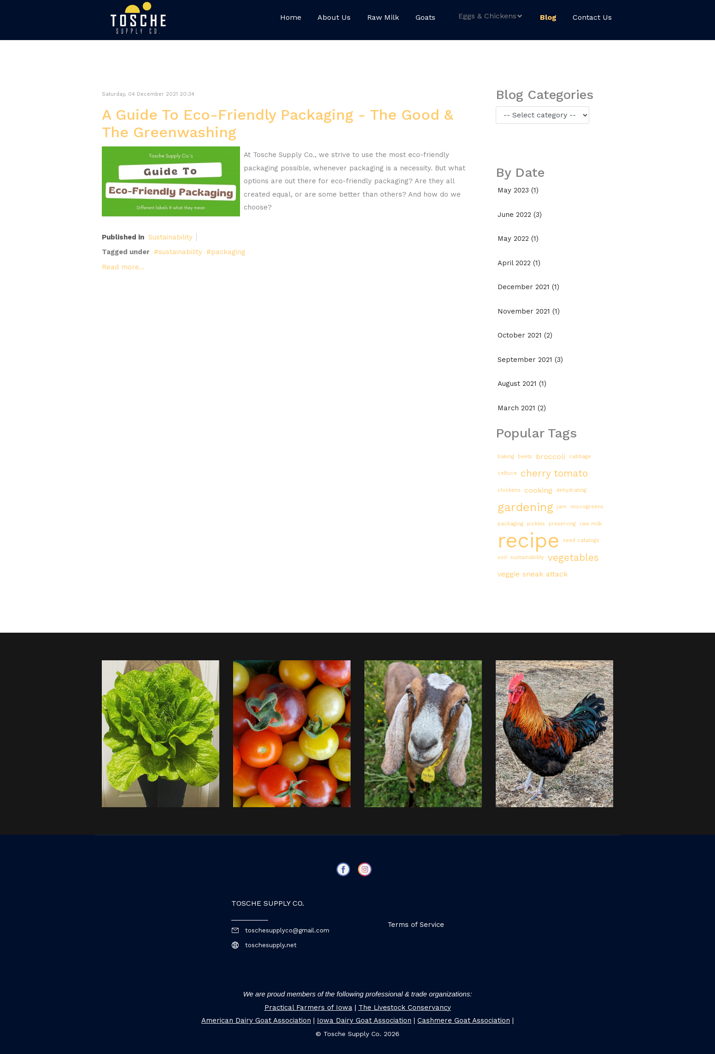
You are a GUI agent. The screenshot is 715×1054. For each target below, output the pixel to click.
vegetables (573, 557)
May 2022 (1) (518, 238)
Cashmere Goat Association (463, 1020)
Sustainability (170, 237)
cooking (538, 490)
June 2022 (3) (520, 214)
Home (290, 17)
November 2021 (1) (529, 311)
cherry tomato (554, 473)
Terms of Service (415, 924)
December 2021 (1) (528, 287)
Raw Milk (383, 17)
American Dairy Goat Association (256, 1020)
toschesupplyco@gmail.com (287, 930)
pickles (536, 524)
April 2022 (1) (519, 263)
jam (562, 507)
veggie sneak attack (533, 574)
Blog (548, 17)
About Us (334, 17)
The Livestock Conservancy (404, 1007)
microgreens (587, 507)
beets (525, 457)
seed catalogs (581, 540)
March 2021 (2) (522, 408)
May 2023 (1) (518, 190)
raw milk (591, 524)
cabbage (580, 457)
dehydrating (571, 490)
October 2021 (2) (525, 335)
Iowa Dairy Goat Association (364, 1020)
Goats (425, 17)
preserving (562, 524)
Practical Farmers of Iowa (308, 1007)
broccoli (550, 456)
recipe (528, 540)
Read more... (123, 267)
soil (502, 557)
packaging (228, 252)
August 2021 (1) (522, 383)
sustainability (180, 252)
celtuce (507, 473)
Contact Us (592, 17)
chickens (509, 490)
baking (506, 457)
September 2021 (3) (530, 359)
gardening (525, 507)
